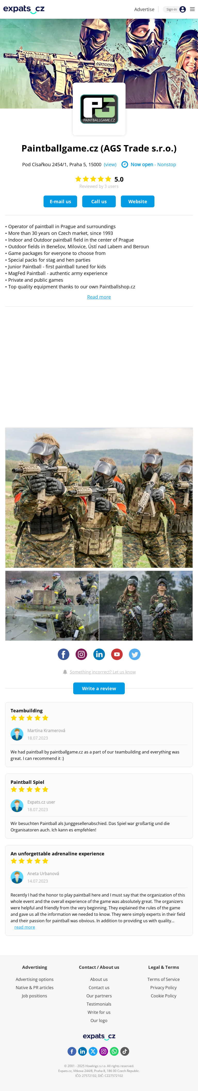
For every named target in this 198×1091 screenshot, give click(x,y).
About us (99, 979)
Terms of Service (163, 979)
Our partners (99, 996)
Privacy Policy (163, 987)
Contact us (99, 987)
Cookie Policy (163, 996)
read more (24, 927)
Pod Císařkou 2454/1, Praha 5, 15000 (69, 164)
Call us (99, 201)
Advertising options (35, 979)
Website (137, 201)
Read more (99, 297)
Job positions (34, 996)
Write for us (99, 1012)
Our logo (99, 1020)
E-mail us (60, 201)
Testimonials (99, 1004)
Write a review (99, 688)
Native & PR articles (35, 987)
